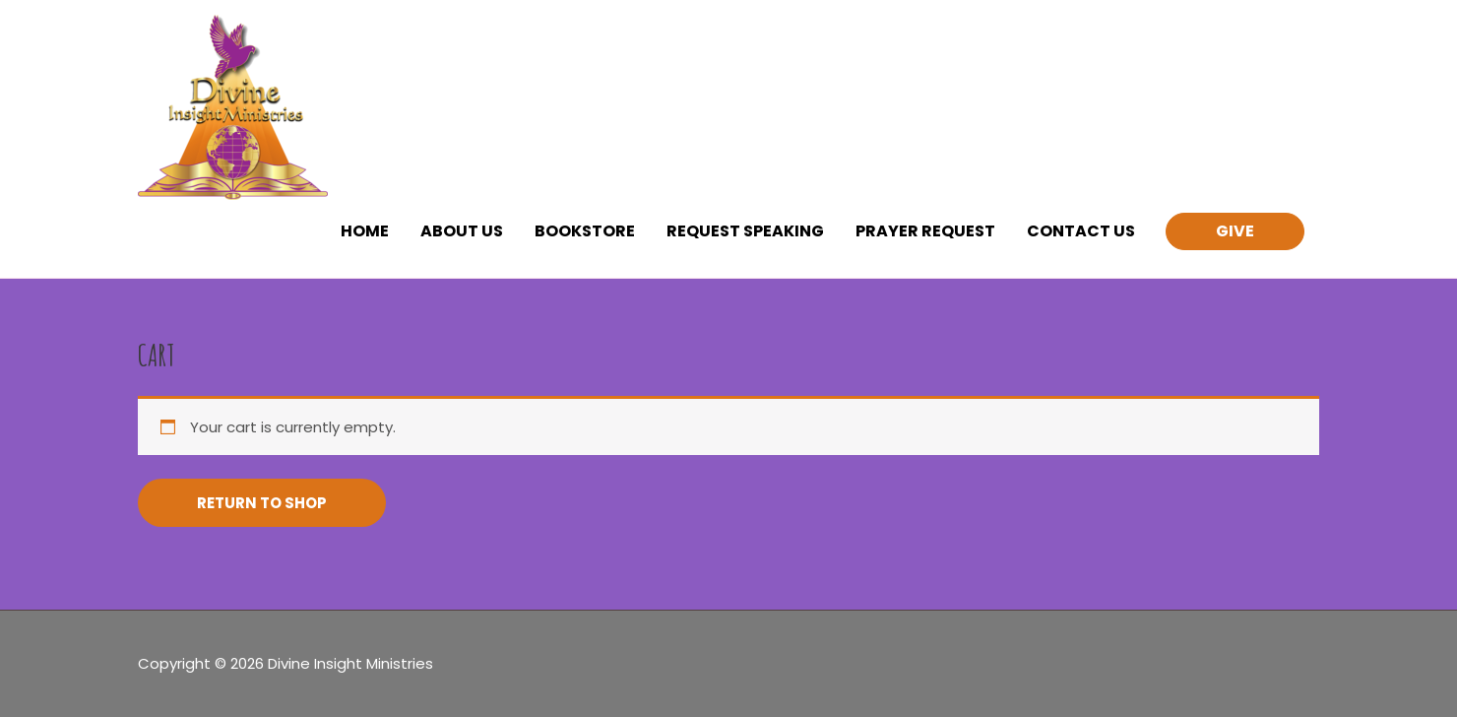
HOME (365, 231)
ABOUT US (461, 231)
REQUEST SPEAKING (745, 231)
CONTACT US (1081, 231)
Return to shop (262, 502)
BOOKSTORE (585, 231)
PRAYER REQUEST (925, 231)
